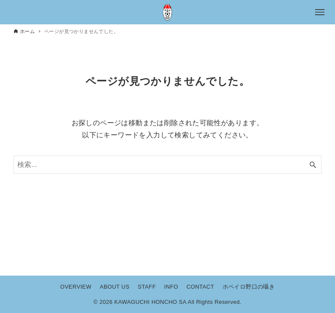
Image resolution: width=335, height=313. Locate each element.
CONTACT (200, 286)
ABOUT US (114, 286)
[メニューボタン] (319, 12)
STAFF (147, 286)
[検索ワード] (167, 165)
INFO (171, 286)
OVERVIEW (76, 286)
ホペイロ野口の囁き (249, 286)
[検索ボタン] (313, 165)
